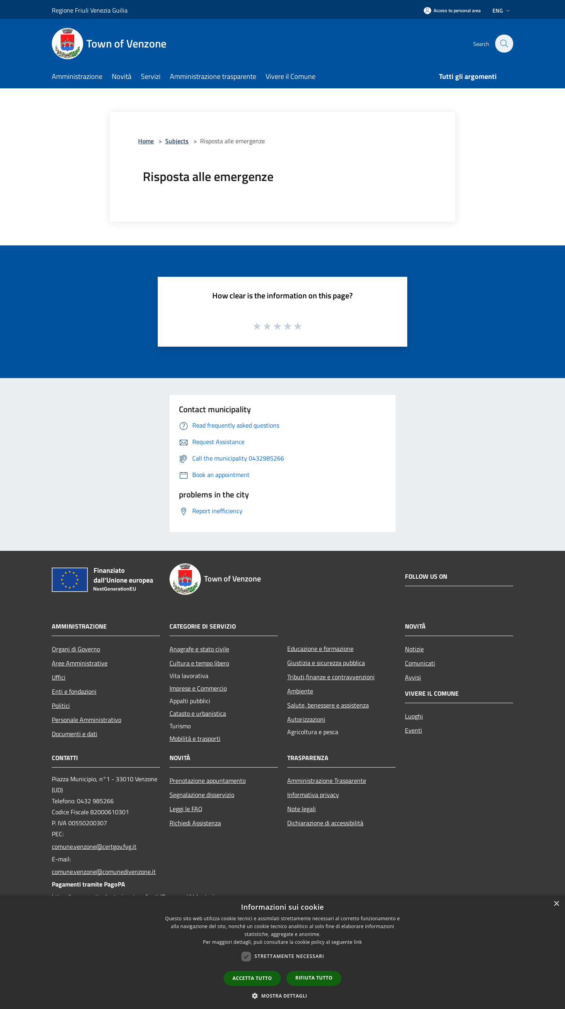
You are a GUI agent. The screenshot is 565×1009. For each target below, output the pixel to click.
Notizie (414, 649)
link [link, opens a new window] (358, 942)
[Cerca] (503, 43)
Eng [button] (502, 10)
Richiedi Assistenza (195, 823)
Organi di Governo (76, 649)
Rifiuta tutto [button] (314, 977)
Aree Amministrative (80, 663)
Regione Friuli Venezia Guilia (90, 10)
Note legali (301, 808)
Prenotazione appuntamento (208, 780)
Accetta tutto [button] (252, 978)
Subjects (177, 141)
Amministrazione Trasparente (326, 780)
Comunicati (420, 663)
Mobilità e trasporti (195, 738)
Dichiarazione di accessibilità (325, 823)
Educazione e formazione (320, 648)
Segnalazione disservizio (202, 794)
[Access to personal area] (452, 10)
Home (146, 141)
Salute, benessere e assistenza (328, 705)
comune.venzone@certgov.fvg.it (94, 846)
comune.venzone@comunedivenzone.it (104, 871)
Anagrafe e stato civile (199, 649)
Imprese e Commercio (198, 688)
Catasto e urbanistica (198, 713)
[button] (282, 996)
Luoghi (414, 716)
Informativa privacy (313, 794)
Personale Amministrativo (86, 719)
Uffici (59, 677)
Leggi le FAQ (186, 808)
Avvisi (413, 677)
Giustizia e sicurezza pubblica (326, 662)
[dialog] (282, 952)
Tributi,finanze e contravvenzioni (331, 677)
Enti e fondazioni (74, 691)
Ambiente (300, 691)
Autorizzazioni (306, 719)
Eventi (413, 730)
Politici (61, 705)
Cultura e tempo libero (199, 663)
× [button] (556, 904)
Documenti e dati (74, 733)
